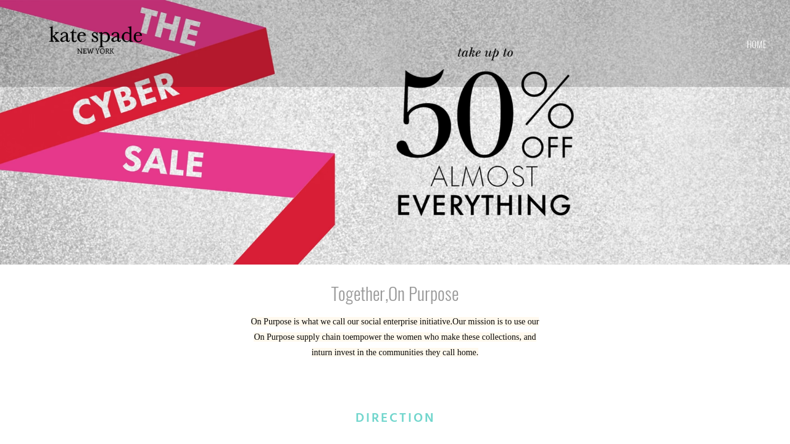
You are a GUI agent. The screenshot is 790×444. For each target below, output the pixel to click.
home (757, 44)
